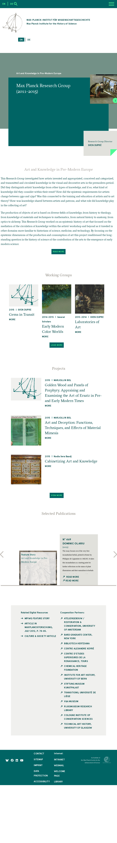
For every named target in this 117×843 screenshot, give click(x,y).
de (28, 39)
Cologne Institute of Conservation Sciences (78, 717)
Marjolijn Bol (62, 380)
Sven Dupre (24, 309)
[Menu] (111, 4)
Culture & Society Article (40, 635)
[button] (100, 143)
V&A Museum (71, 701)
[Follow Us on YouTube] (21, 760)
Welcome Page (59, 773)
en (21, 39)
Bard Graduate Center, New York (78, 636)
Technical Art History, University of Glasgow (78, 725)
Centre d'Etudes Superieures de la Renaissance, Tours (76, 657)
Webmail (59, 765)
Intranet (59, 759)
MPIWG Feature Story (37, 618)
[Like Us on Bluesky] (7, 760)
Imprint (38, 765)
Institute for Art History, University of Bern (79, 676)
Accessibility (42, 781)
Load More (57, 345)
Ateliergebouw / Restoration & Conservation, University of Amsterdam (79, 624)
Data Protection (41, 773)
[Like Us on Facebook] (12, 760)
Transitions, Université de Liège (80, 694)
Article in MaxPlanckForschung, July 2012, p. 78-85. (39, 627)
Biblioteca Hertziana (77, 643)
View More (56, 495)
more (12, 319)
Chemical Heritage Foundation (75, 667)
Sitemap (38, 759)
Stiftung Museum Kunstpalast (74, 685)
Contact (39, 753)
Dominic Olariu (74, 543)
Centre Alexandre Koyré (79, 648)
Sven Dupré (95, 145)
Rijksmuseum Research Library (78, 708)
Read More (58, 251)
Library (58, 781)
